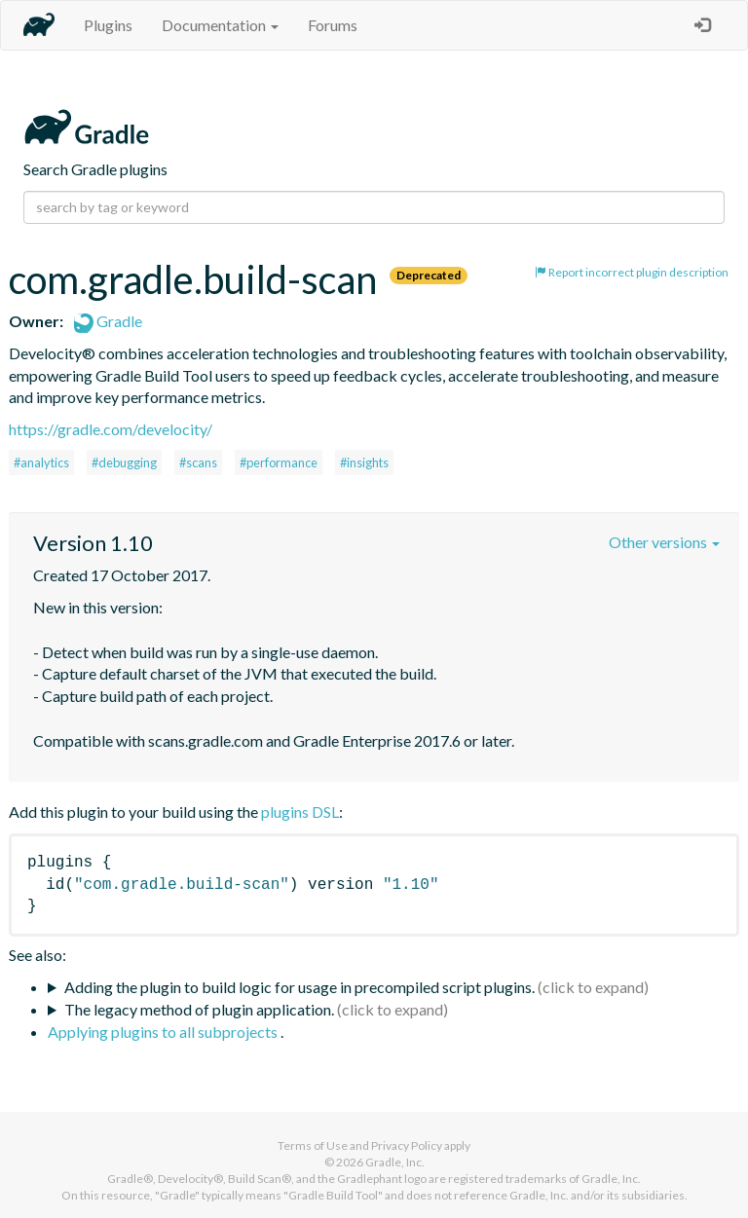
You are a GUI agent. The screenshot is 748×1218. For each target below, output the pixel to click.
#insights (364, 462)
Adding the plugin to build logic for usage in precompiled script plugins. (299, 987)
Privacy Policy (406, 1145)
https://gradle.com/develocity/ (110, 429)
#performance (279, 462)
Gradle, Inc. (395, 1162)
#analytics (41, 462)
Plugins (108, 25)
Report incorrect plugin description (632, 272)
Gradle (108, 321)
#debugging (124, 462)
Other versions (664, 542)
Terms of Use (313, 1145)
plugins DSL (300, 811)
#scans (198, 462)
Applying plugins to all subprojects (164, 1031)
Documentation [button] (220, 25)
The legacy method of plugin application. (199, 1009)
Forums (332, 25)
